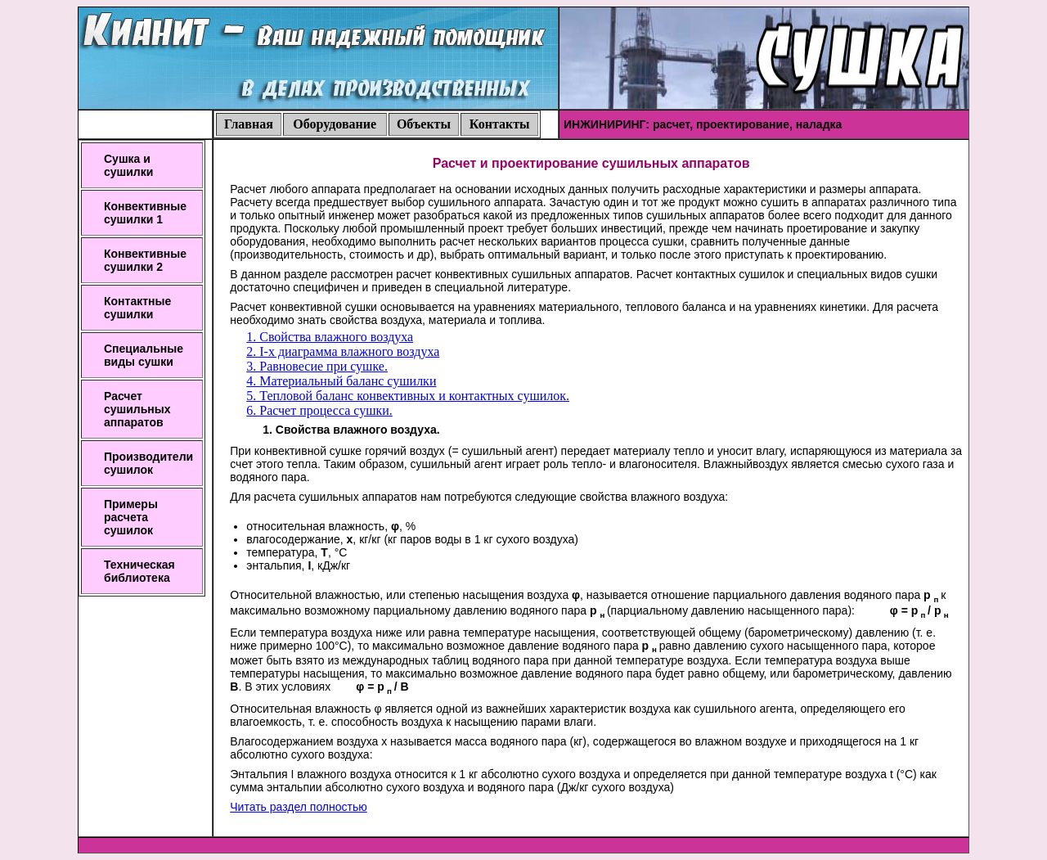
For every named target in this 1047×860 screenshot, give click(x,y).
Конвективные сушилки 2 (145, 260)
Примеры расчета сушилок (131, 517)
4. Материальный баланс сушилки (341, 381)
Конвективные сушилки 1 (145, 213)
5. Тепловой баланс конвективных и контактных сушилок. (407, 396)
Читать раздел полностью (298, 806)
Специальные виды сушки (143, 355)
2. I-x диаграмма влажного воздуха (342, 351)
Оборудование (334, 124)
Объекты (424, 124)
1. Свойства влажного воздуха (329, 337)
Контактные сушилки (137, 308)
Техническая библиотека (139, 571)
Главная (248, 124)
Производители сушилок (148, 463)
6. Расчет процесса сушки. (319, 410)
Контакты (500, 124)
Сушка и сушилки (128, 165)
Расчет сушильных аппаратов (137, 409)
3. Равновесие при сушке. (317, 366)
